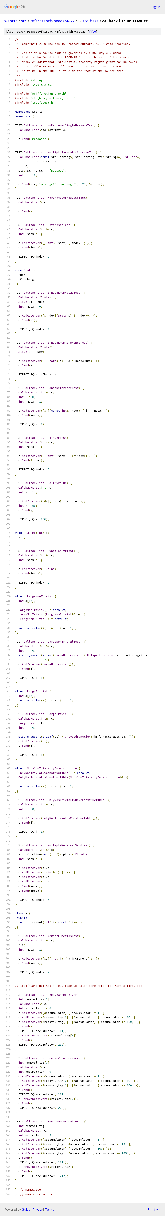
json (157, 1209)
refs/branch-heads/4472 (52, 20)
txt (147, 1209)
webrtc (10, 20)
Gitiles (26, 1209)
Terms (49, 1209)
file (92, 31)
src (24, 20)
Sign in (156, 7)
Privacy (38, 1209)
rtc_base (91, 20)
